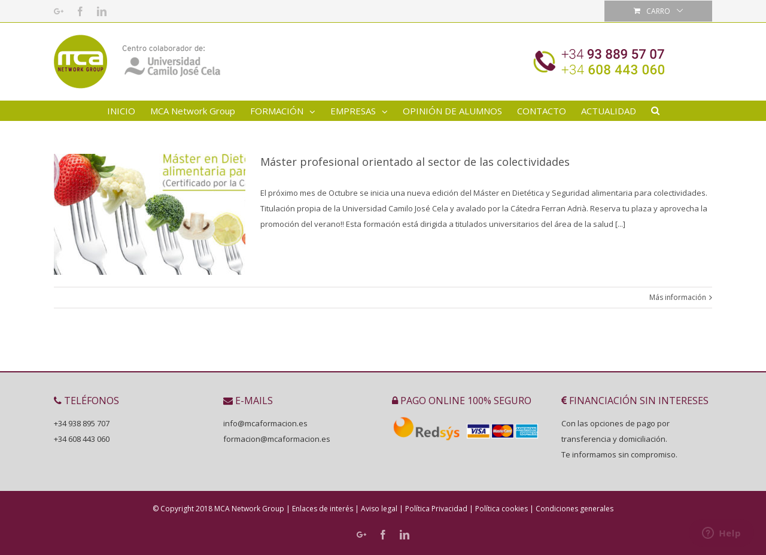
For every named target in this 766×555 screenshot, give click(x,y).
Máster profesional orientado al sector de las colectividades (415, 161)
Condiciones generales (574, 509)
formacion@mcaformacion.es (276, 438)
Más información (677, 297)
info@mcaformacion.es (265, 423)
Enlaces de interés (322, 509)
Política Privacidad (436, 509)
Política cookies (501, 509)
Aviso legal (379, 509)
